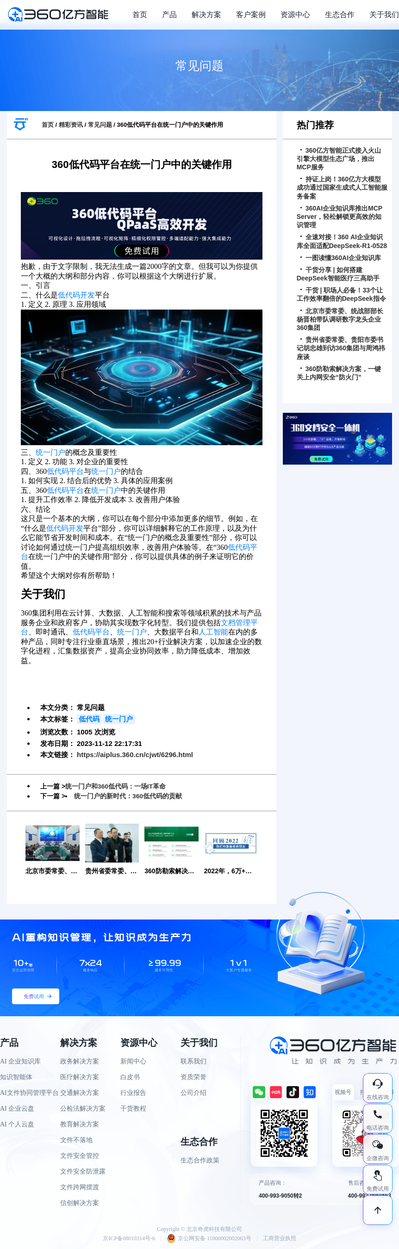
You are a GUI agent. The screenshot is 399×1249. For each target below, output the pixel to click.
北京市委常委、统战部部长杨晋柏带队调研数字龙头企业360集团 (340, 319)
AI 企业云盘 (17, 1108)
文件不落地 (76, 1139)
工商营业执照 (279, 1238)
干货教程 (133, 1108)
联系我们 (193, 1060)
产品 (169, 15)
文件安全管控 (79, 1155)
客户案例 (251, 15)
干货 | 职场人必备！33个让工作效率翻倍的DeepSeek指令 (341, 294)
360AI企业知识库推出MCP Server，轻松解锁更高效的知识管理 (339, 217)
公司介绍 (193, 1092)
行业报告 (133, 1092)
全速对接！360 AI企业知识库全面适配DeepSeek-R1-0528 (342, 241)
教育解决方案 (79, 1123)
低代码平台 (65, 471)
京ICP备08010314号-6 (129, 1238)
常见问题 (100, 124)
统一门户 (50, 452)
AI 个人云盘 (17, 1123)
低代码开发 (76, 295)
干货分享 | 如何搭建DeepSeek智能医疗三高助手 (338, 274)
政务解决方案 (79, 1060)
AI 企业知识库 (20, 1060)
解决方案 (206, 15)
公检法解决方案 (83, 1108)
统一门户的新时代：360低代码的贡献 (128, 796)
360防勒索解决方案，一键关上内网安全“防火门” (339, 373)
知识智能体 (16, 1076)
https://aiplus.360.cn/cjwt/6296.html (135, 754)
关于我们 (384, 15)
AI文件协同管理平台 (29, 1092)
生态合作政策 (200, 1159)
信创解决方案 (79, 1202)
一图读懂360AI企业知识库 (340, 257)
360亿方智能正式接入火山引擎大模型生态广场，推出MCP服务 (339, 159)
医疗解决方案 (79, 1076)
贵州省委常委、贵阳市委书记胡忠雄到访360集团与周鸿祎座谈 (341, 348)
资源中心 (295, 15)
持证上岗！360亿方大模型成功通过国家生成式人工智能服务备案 (342, 187)
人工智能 (213, 632)
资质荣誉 (193, 1076)
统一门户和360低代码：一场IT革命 (115, 786)
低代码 (89, 719)
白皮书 (130, 1076)
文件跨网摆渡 (79, 1186)
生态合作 (340, 15)
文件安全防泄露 (83, 1171)
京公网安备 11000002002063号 (209, 1238)
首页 (139, 15)
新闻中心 (133, 1060)
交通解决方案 (79, 1092)
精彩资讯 (71, 124)
